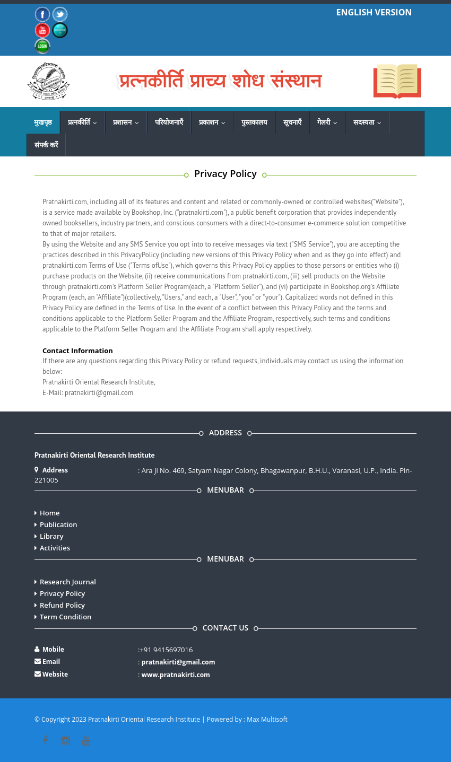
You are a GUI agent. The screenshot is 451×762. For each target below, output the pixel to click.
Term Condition (65, 616)
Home (50, 513)
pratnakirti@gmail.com (178, 662)
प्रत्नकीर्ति (85, 122)
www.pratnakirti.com (176, 674)
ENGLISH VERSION (374, 12)
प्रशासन (128, 122)
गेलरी (329, 122)
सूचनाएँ (292, 122)
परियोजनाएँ (169, 122)
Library (52, 536)
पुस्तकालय (254, 122)
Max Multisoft (267, 719)
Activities (55, 548)
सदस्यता (369, 122)
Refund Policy (62, 605)
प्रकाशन (214, 122)
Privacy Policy (62, 593)
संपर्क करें (46, 145)
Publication (58, 524)
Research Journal (68, 581)
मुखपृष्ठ (43, 122)
